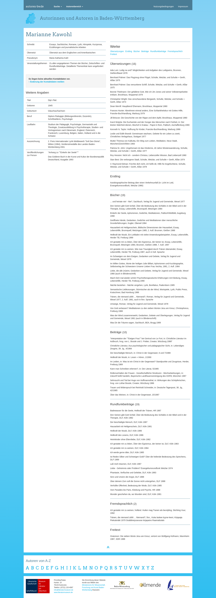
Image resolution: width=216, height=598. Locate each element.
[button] (58, 6)
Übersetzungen (117, 51)
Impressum (183, 6)
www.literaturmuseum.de (63, 592)
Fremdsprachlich (175, 51)
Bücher (137, 51)
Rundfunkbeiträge (158, 51)
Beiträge (145, 51)
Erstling (128, 51)
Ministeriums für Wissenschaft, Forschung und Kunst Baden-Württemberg (93, 587)
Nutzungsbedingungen (164, 6)
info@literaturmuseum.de (63, 590)
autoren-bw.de (35, 6)
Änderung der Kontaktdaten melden (46, 82)
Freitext (113, 54)
